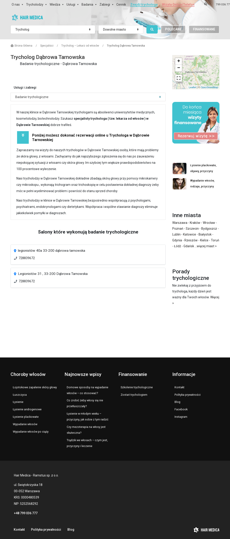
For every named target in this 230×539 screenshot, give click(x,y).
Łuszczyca (20, 394)
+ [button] (178, 61)
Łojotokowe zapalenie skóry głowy (35, 387)
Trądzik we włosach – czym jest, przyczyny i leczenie (87, 443)
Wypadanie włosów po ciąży (31, 431)
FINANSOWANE (204, 29)
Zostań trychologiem (134, 394)
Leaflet (192, 87)
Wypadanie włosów (25, 424)
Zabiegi (105, 4)
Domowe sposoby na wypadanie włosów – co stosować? (87, 390)
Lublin (176, 234)
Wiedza (55, 4)
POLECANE (173, 29)
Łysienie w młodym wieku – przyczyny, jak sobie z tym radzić (87, 416)
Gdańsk (189, 246)
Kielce (204, 240)
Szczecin (192, 228)
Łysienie (18, 402)
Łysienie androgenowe (27, 409)
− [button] (178, 68)
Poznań (177, 228)
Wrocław (209, 223)
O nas (16, 4)
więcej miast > (207, 246)
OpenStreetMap (209, 87)
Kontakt (179, 387)
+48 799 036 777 (26, 513)
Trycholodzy (34, 4)
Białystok (205, 234)
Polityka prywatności (188, 394)
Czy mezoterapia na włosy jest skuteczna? (86, 429)
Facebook (181, 409)
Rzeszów (191, 240)
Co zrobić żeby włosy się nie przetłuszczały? (85, 403)
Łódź (177, 246)
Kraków (195, 223)
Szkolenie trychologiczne (137, 387)
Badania (87, 4)
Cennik (121, 4)
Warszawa (179, 223)
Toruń (215, 240)
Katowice (189, 234)
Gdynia (177, 240)
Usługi (70, 4)
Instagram (181, 416)
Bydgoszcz (209, 228)
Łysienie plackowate (26, 416)
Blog (177, 402)
